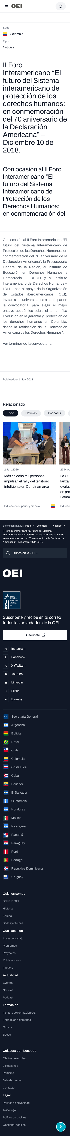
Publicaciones (12, 960)
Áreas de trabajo (13, 938)
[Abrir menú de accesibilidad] (61, 1127)
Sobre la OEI (11, 901)
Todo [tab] (10, 413)
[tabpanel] (35, 466)
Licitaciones (10, 1065)
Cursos (7, 1027)
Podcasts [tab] (54, 413)
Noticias (57, 525)
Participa (8, 1072)
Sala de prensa (12, 1080)
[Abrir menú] (6, 6)
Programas (10, 945)
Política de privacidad (16, 1102)
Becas (7, 1034)
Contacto (8, 1087)
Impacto (8, 967)
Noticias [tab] (31, 413)
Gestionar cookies (14, 1124)
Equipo (7, 915)
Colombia (41, 525)
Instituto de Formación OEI (19, 1012)
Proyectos (9, 953)
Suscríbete (35, 635)
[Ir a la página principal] (16, 6)
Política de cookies (14, 1117)
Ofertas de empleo (14, 1058)
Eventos (8, 982)
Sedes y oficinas (13, 923)
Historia (8, 908)
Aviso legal (10, 1110)
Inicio (28, 525)
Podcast (8, 997)
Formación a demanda (17, 1019)
